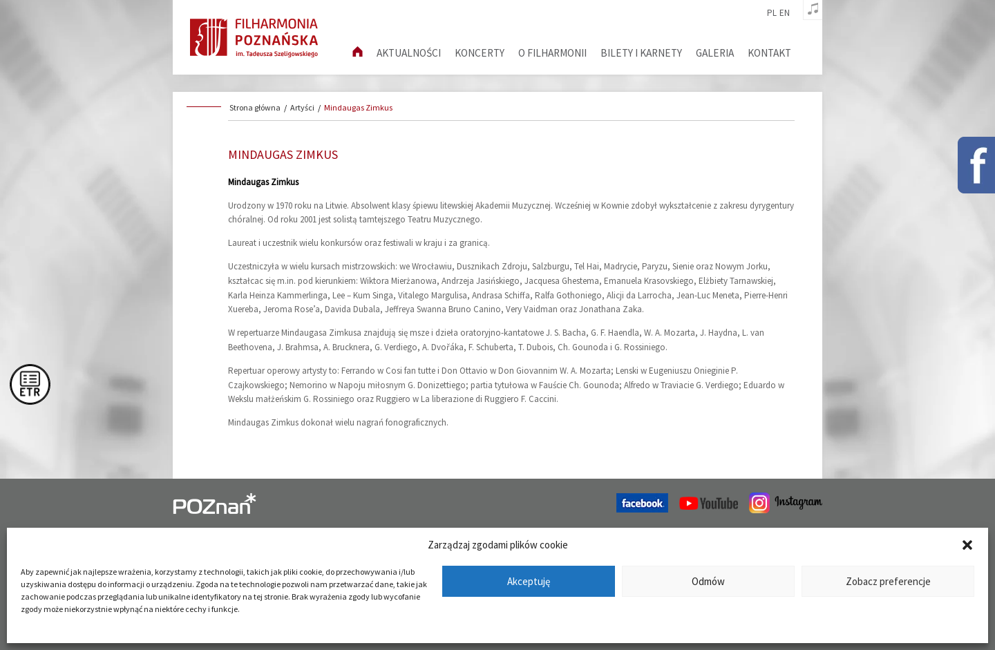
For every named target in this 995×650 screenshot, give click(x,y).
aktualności (409, 52)
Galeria (715, 52)
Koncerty (479, 52)
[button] (967, 545)
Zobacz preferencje (888, 581)
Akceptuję (528, 581)
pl (772, 13)
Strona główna (255, 107)
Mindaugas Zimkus (358, 107)
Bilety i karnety (641, 52)
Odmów (708, 581)
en (784, 13)
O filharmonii (552, 52)
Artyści (302, 107)
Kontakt (769, 52)
